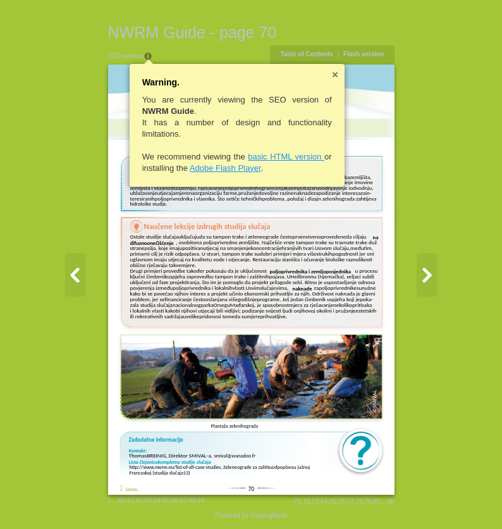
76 (341, 501)
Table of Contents (306, 54)
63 (148, 500)
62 (139, 500)
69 (200, 500)
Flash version (363, 54)
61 (130, 500)
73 (315, 501)
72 (306, 501)
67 (183, 500)
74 (324, 501)
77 (349, 501)
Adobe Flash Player (225, 168)
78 (358, 501)
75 (332, 501)
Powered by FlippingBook (250, 515)
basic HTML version (286, 156)
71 (297, 501)
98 (390, 501)
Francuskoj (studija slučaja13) (160, 473)
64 (157, 500)
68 (191, 500)
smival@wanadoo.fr (235, 455)
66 (174, 500)
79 (367, 501)
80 (376, 501)
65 (165, 500)
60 (121, 500)
